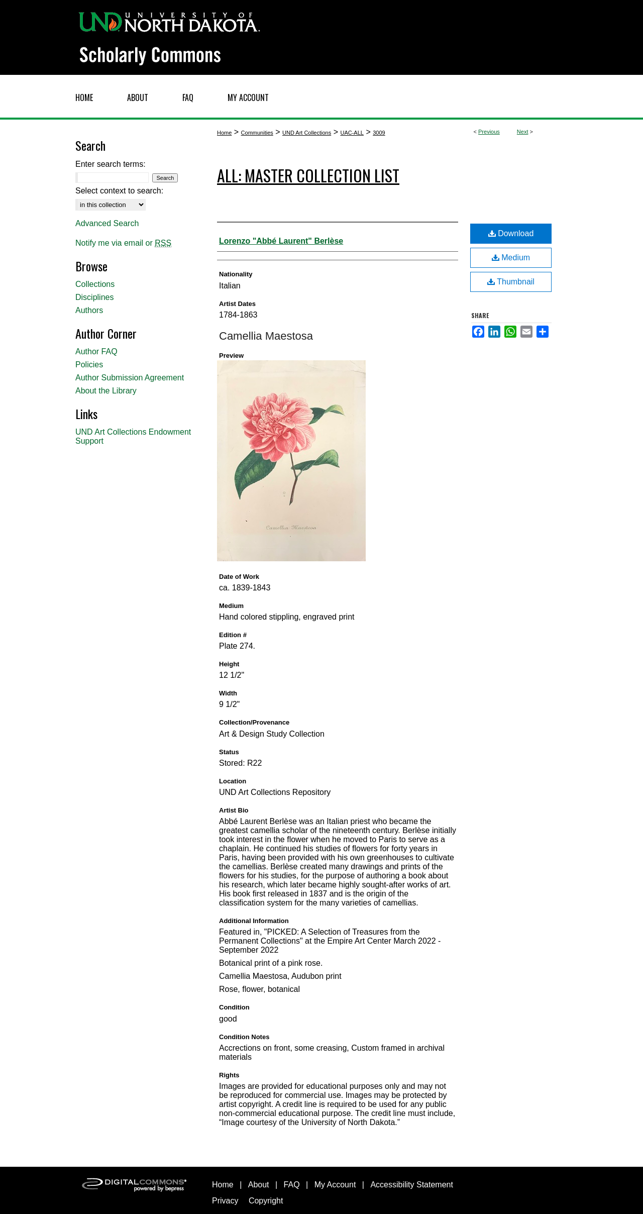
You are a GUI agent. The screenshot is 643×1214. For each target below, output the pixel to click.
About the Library (106, 390)
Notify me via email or (123, 243)
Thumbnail (510, 281)
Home (224, 133)
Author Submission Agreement (129, 377)
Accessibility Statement (411, 1184)
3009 (379, 133)
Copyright (266, 1200)
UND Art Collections (306, 133)
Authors (89, 310)
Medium (511, 257)
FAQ (292, 1184)
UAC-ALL (351, 133)
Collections (95, 284)
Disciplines (94, 297)
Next (522, 132)
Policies (89, 364)
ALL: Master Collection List (308, 175)
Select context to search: (119, 190)
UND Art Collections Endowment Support (133, 436)
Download (511, 233)
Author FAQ (96, 351)
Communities (257, 133)
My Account (335, 1184)
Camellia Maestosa (266, 336)
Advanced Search (107, 223)
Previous (489, 132)
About (258, 1184)
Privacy (225, 1200)
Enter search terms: (110, 164)
